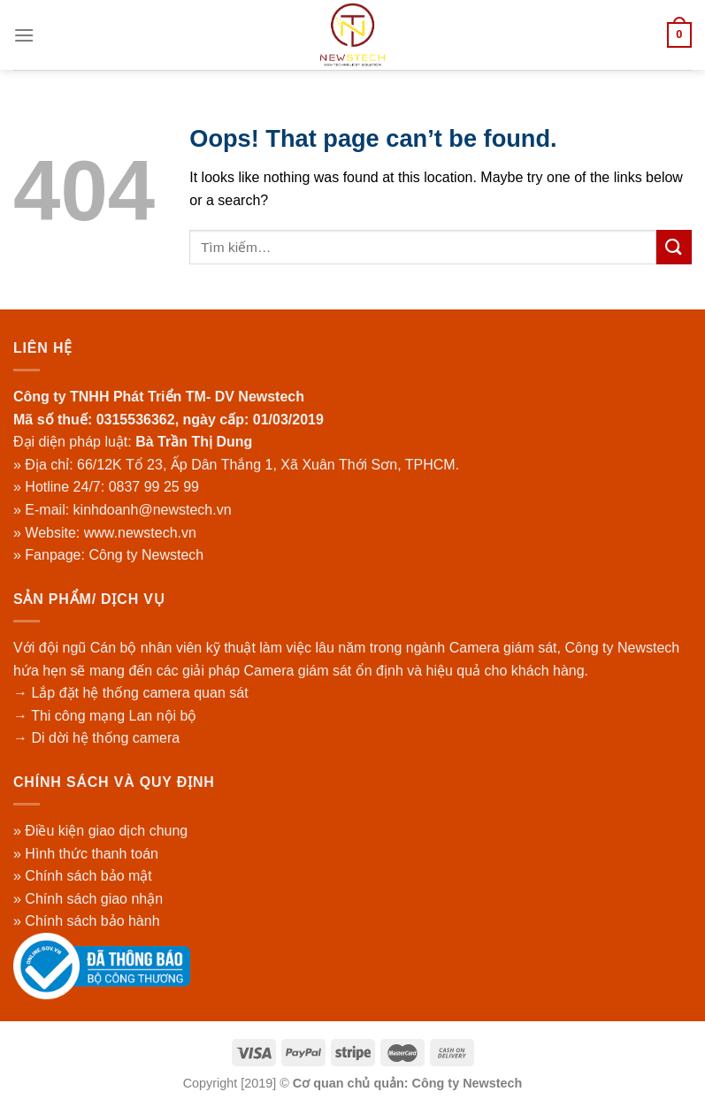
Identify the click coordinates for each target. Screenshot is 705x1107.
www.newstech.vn (140, 532)
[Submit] (674, 247)
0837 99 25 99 (154, 486)
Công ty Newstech (145, 554)
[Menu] (23, 35)
